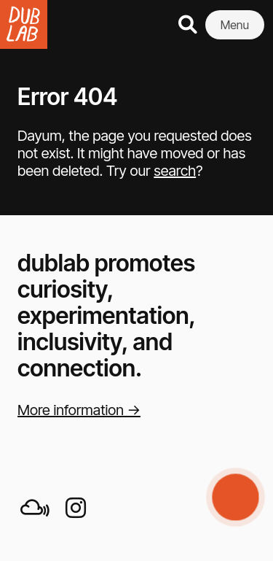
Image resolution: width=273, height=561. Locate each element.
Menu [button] (235, 25)
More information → (79, 410)
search (175, 170)
